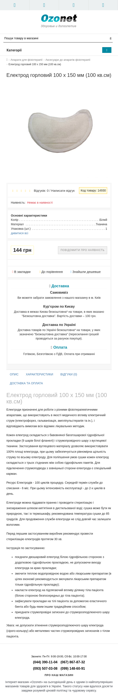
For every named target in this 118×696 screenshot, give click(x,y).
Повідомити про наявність (82, 250)
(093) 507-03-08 (45, 668)
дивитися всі (19, 233)
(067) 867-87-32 (72, 662)
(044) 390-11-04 (45, 662)
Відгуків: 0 (40, 190)
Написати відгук (63, 190)
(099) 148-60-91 (72, 668)
